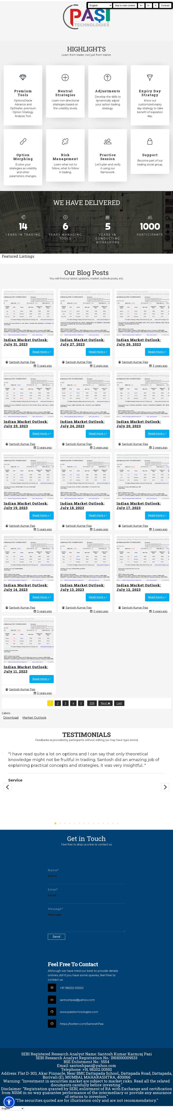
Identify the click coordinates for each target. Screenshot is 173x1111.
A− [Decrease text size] (148, 5)
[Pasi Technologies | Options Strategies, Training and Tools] (86, 31)
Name (52, 876)
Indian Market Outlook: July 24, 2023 (82, 423)
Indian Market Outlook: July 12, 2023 (138, 587)
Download (11, 717)
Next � (105, 703)
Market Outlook (34, 717)
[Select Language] (100, 5)
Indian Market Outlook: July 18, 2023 (82, 505)
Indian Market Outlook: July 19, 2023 (26, 505)
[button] (9, 1102)
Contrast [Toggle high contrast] (165, 5)
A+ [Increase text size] (141, 5)
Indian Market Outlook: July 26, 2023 (138, 342)
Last (119, 703)
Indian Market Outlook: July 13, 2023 (82, 587)
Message (54, 914)
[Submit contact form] (56, 937)
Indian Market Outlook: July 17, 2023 (138, 505)
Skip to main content (125, 5)
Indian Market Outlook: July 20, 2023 (138, 423)
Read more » (40, 351)
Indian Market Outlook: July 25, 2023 (26, 423)
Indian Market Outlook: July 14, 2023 (26, 587)
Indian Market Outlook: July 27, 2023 (82, 342)
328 (92, 703)
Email (52, 895)
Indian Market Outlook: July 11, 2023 (26, 669)
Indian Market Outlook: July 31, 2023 (26, 342)
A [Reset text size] (155, 5)
